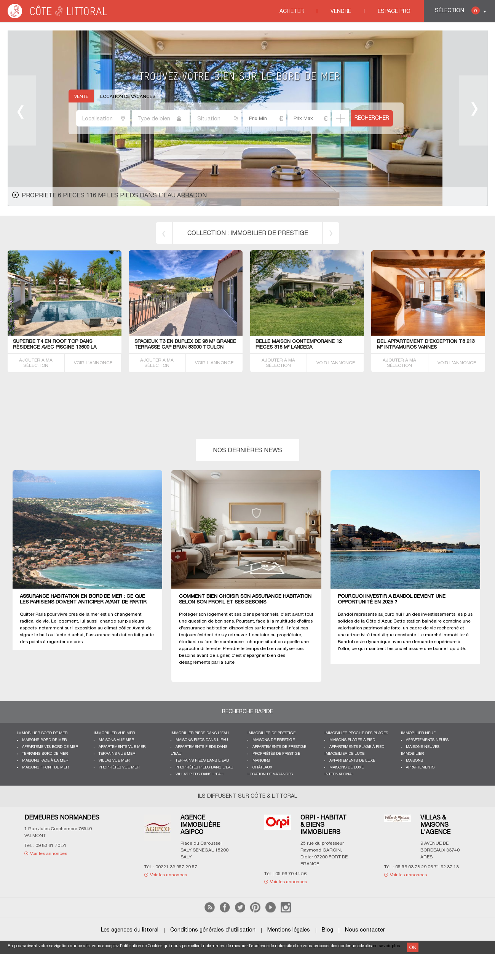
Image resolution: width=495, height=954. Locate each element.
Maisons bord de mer (44, 740)
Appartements (420, 767)
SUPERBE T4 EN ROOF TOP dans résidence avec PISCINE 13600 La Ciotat (54, 347)
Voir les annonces (48, 854)
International (339, 774)
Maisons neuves (422, 747)
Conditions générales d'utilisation (212, 930)
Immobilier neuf (418, 733)
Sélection (457, 10)
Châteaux (262, 767)
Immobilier (412, 754)
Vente (81, 96)
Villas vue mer (114, 760)
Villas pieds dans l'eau (200, 774)
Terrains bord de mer (45, 754)
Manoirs (261, 760)
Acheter (291, 11)
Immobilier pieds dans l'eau (200, 733)
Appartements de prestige (279, 747)
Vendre (341, 11)
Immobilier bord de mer (42, 733)
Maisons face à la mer (45, 760)
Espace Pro (394, 11)
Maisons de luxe (346, 767)
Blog (327, 930)
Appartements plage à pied (356, 747)
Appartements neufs (427, 740)
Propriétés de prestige (276, 754)
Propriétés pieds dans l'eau (204, 767)
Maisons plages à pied (352, 740)
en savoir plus (386, 946)
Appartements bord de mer (50, 747)
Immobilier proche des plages (356, 733)
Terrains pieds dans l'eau (202, 760)
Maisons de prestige (273, 740)
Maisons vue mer (116, 740)
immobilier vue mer (114, 733)
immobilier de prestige (269, 233)
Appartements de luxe (352, 760)
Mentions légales (288, 930)
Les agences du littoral (129, 930)
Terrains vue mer (117, 754)
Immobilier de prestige (271, 733)
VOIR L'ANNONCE (93, 363)
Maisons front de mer (45, 767)
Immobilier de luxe (344, 754)
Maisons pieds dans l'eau (202, 740)
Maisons (414, 760)
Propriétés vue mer (119, 767)
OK (412, 947)
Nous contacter (365, 930)
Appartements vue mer (122, 747)
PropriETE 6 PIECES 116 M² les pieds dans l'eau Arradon (114, 195)
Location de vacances (127, 96)
